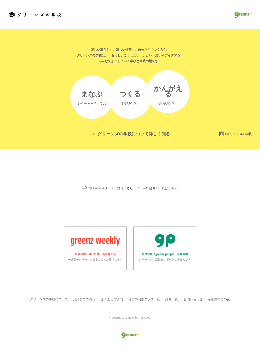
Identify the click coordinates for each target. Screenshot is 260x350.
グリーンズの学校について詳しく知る (130, 134)
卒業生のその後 (219, 299)
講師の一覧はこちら (160, 188)
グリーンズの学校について (49, 299)
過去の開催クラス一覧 (144, 299)
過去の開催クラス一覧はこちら (108, 188)
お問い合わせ (193, 299)
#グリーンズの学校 (235, 134)
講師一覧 (171, 299)
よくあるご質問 (112, 299)
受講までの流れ (84, 299)
